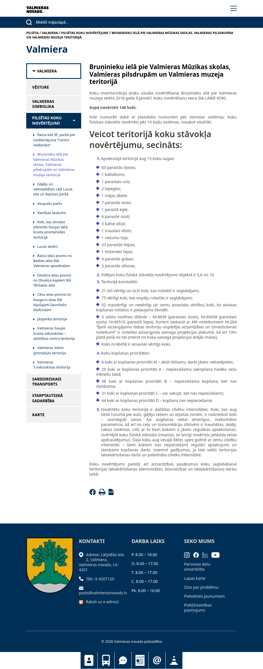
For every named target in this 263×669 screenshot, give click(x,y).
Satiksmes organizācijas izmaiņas (174, 660)
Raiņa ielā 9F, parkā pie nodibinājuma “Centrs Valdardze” (54, 139)
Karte (38, 414)
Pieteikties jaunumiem (157, 660)
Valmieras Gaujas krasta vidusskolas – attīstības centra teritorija (54, 333)
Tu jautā (123, 660)
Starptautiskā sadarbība (47, 398)
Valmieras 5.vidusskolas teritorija (51, 365)
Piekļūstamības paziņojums (198, 607)
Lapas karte (194, 578)
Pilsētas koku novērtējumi (47, 120)
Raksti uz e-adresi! (102, 601)
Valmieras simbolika (43, 104)
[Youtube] (217, 554)
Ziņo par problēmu (201, 587)
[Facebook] (94, 493)
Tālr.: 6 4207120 (100, 578)
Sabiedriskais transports (106, 660)
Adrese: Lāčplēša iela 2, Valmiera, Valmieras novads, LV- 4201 (101, 562)
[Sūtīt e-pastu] (82, 587)
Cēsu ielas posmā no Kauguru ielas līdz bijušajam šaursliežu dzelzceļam (52, 302)
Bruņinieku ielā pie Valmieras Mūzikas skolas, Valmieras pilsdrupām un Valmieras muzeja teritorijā (53, 164)
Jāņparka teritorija (52, 319)
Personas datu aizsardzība (197, 566)
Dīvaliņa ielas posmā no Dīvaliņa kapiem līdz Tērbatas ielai (52, 280)
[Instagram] (188, 554)
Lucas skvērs (47, 246)
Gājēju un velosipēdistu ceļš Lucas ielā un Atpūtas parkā (52, 189)
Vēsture (40, 87)
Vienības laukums (51, 212)
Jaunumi (140, 660)
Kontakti (89, 660)
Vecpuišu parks (49, 203)
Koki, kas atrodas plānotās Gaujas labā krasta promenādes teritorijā (50, 230)
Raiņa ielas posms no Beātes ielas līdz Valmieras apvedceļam (52, 260)
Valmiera (47, 71)
